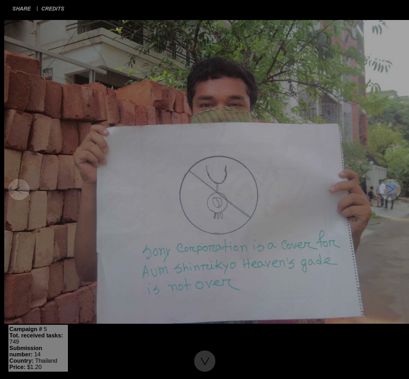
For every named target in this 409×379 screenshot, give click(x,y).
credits (53, 8)
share (21, 8)
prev (18, 189)
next (390, 189)
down (204, 361)
